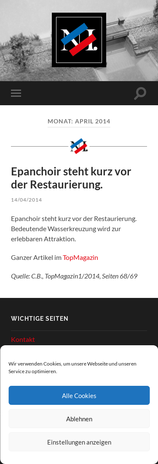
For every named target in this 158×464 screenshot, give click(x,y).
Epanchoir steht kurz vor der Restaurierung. (71, 177)
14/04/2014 (26, 200)
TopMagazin (80, 257)
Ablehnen (79, 419)
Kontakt (23, 339)
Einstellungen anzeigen (79, 442)
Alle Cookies (79, 395)
